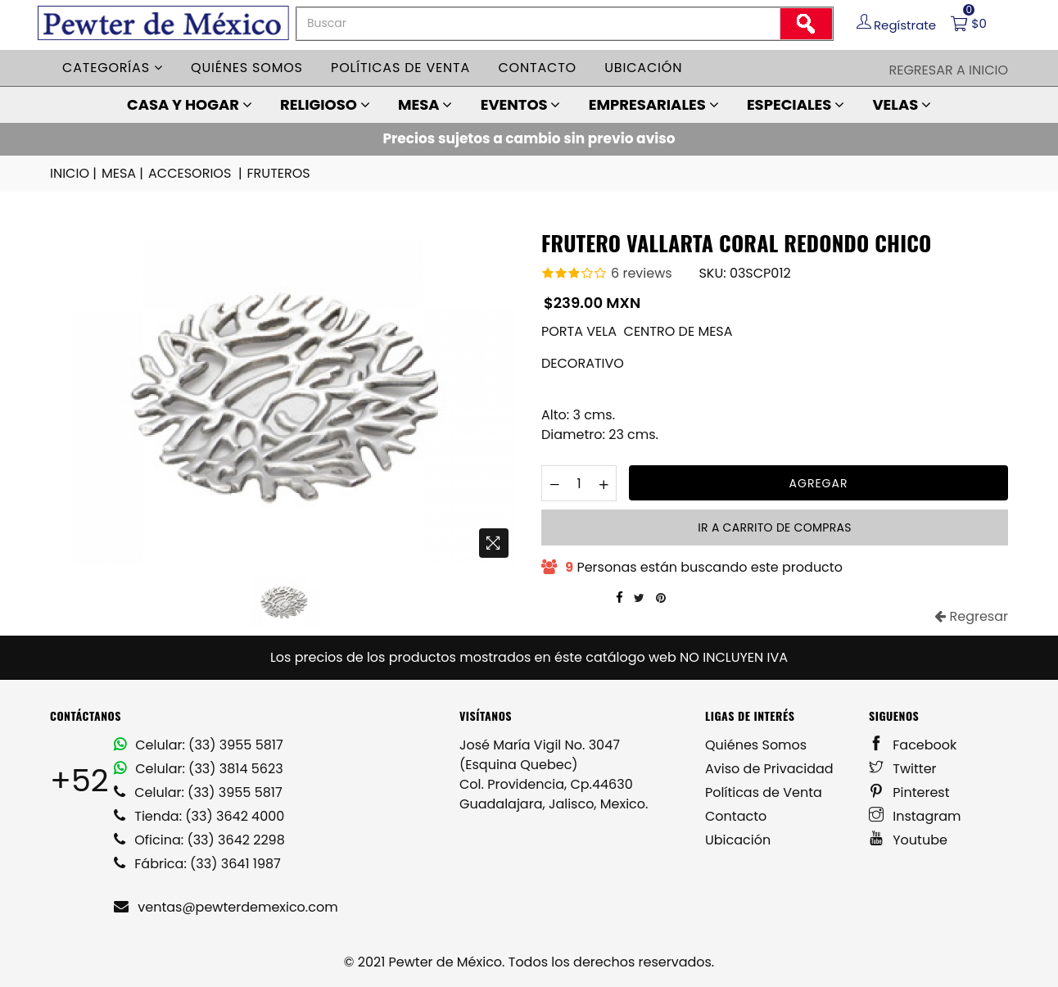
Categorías (112, 67)
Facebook (912, 745)
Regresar (971, 616)
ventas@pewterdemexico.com (226, 907)
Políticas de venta (400, 67)
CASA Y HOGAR (189, 104)
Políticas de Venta (763, 792)
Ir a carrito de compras (774, 527)
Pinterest (909, 792)
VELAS (901, 104)
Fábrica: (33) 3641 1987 (197, 863)
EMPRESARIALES (654, 104)
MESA (425, 104)
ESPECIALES (795, 104)
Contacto (537, 67)
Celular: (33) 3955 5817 (198, 745)
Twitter (903, 768)
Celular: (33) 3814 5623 (198, 768)
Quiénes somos (247, 67)
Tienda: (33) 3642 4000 (199, 816)
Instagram (915, 816)
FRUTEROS (278, 173)
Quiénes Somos (756, 745)
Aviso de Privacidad (769, 768)
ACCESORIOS (196, 173)
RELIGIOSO (325, 104)
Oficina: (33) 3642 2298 (199, 840)
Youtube (908, 840)
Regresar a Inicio (948, 70)
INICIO (74, 173)
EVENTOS (521, 104)
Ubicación (643, 67)
